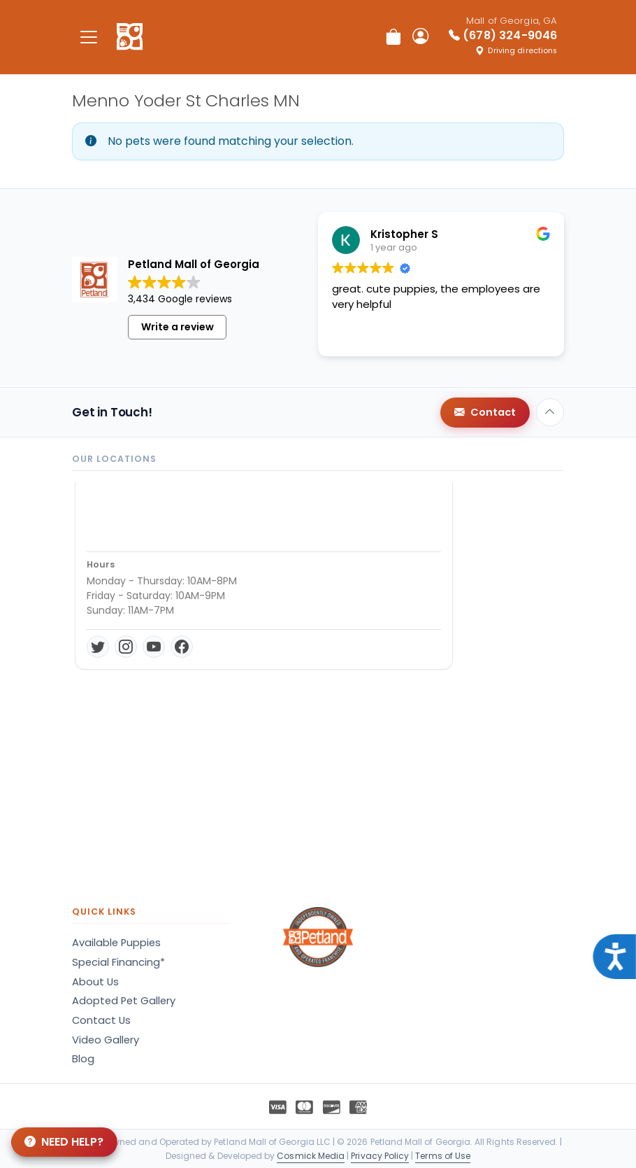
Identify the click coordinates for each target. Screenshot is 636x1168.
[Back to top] (550, 412)
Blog (83, 1059)
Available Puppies (116, 943)
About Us (95, 982)
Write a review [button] (177, 327)
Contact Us (101, 1020)
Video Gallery (105, 1040)
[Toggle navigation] (89, 36)
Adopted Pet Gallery (123, 1001)
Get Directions (130, 595)
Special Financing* (118, 962)
